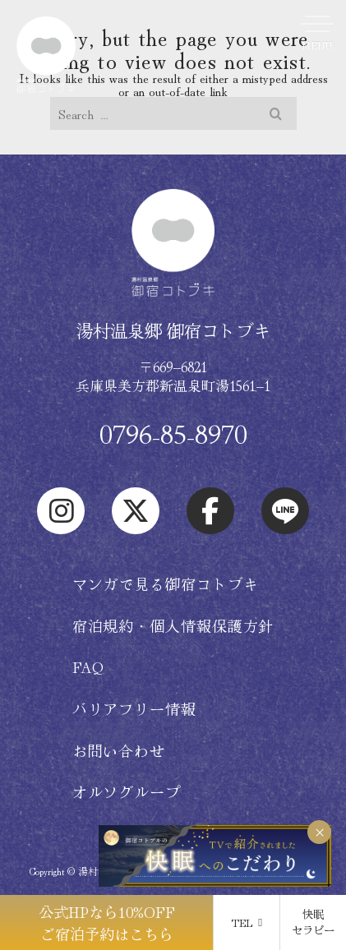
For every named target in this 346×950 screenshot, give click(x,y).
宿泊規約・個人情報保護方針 (173, 625)
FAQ (88, 666)
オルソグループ (126, 791)
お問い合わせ (118, 750)
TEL (246, 922)
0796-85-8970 (173, 433)
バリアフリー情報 (134, 708)
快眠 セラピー (313, 922)
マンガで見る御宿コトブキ (165, 583)
